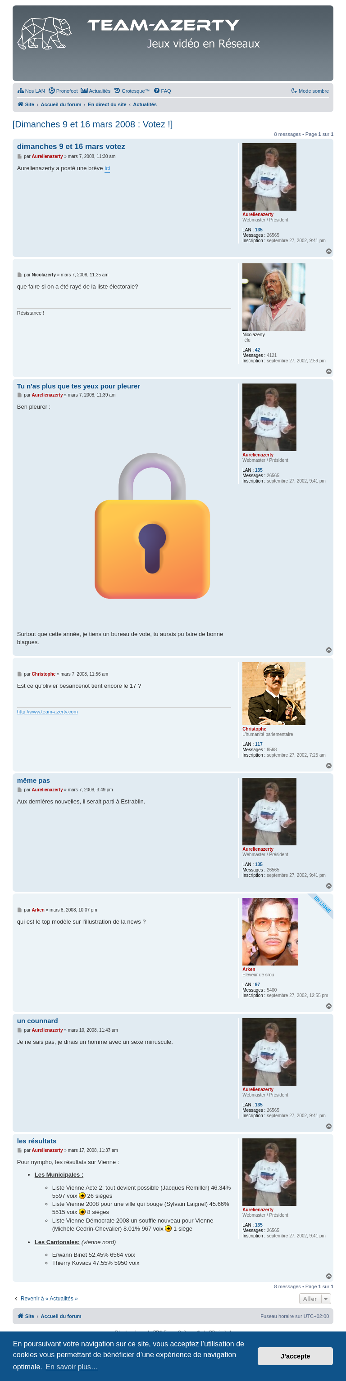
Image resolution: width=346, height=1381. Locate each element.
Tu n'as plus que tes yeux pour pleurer (78, 386)
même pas (33, 780)
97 (257, 984)
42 (257, 350)
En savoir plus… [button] (72, 1367)
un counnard (37, 1020)
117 (259, 744)
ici (107, 168)
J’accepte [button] (295, 1356)
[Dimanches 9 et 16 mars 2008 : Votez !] (93, 124)
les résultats (37, 1141)
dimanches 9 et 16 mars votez (71, 146)
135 (259, 229)
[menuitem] (31, 91)
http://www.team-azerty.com (47, 711)
